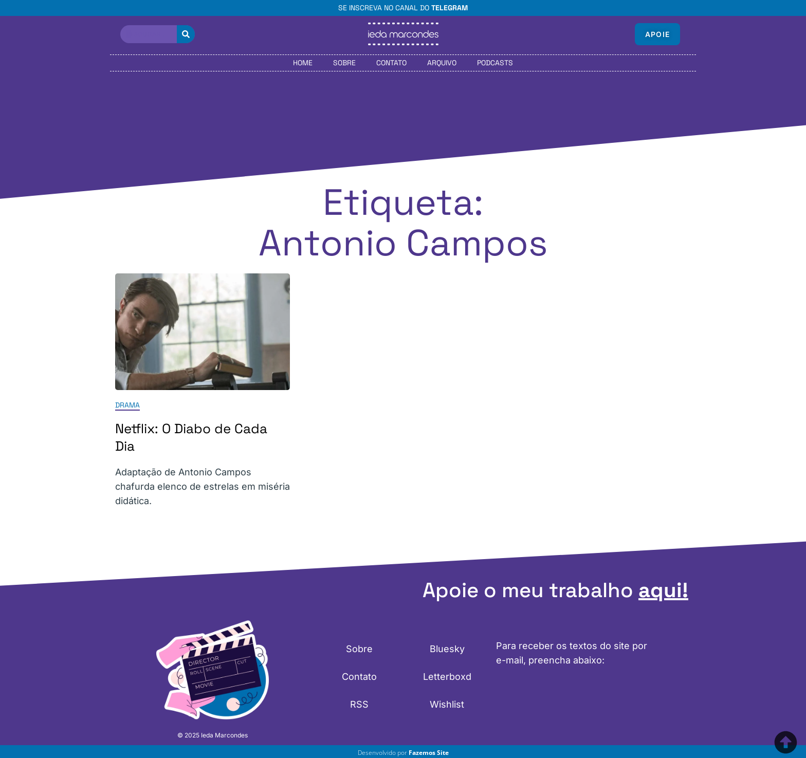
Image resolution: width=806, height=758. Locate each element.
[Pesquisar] (186, 34)
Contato (391, 62)
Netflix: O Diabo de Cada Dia (191, 437)
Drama (127, 405)
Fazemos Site (429, 752)
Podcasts (495, 62)
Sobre (344, 62)
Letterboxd (447, 676)
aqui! (663, 590)
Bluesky (447, 648)
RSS (359, 704)
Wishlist (447, 704)
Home (303, 62)
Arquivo (441, 62)
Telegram (449, 7)
